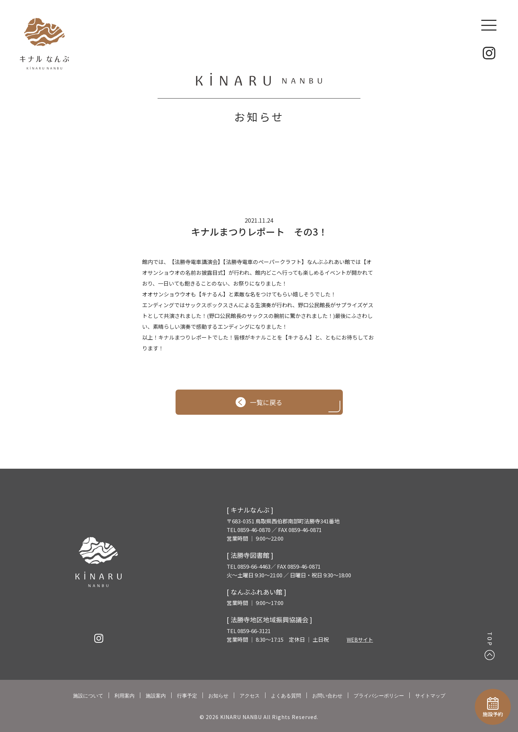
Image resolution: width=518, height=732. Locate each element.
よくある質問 (286, 696)
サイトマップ (430, 696)
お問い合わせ (327, 696)
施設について (88, 696)
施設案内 (156, 696)
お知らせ (218, 696)
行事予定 (187, 696)
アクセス (250, 696)
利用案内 (124, 696)
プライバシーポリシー (379, 696)
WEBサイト (360, 639)
